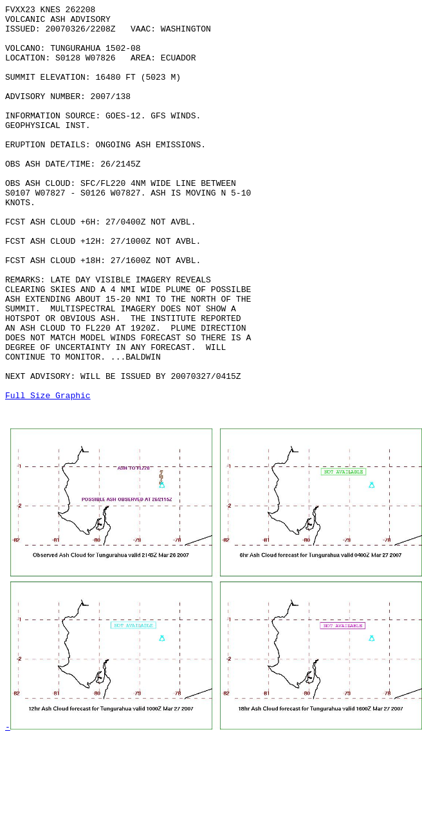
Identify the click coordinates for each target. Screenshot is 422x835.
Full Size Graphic (48, 474)
